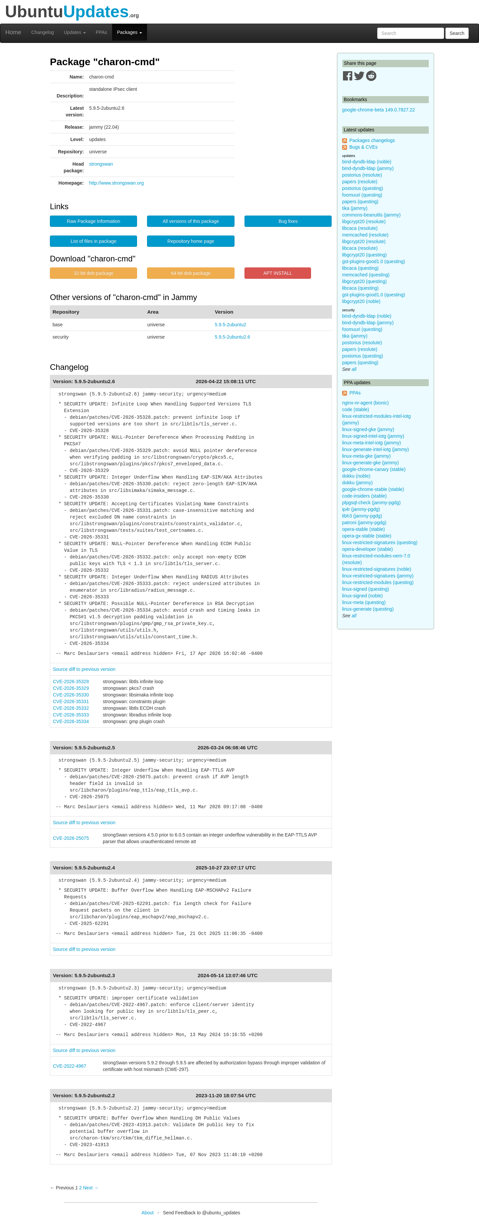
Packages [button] (129, 32)
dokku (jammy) (357, 482)
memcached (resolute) (365, 234)
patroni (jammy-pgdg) (364, 522)
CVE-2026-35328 (71, 681)
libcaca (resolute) (360, 228)
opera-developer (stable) (367, 549)
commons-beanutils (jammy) (371, 215)
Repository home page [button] (190, 241)
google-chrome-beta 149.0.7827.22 (378, 109)
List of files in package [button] (93, 241)
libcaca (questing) (360, 268)
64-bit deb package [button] (191, 273)
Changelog (42, 32)
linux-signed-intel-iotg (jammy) (373, 436)
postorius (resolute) (362, 175)
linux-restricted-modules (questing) (378, 582)
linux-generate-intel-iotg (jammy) (375, 449)
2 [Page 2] (80, 1187)
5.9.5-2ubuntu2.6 (232, 337)
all (354, 369)
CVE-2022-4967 (69, 1066)
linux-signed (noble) (362, 595)
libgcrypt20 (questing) (364, 254)
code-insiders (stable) (364, 496)
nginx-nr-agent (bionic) (365, 402)
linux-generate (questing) (368, 609)
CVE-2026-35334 (71, 721)
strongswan (101, 164)
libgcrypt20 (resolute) (364, 221)
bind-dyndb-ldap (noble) (367, 161)
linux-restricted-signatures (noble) (376, 569)
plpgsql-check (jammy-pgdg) (371, 502)
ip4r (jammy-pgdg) (361, 509)
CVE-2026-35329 (71, 688)
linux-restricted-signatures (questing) (379, 542)
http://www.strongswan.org (116, 183)
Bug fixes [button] (288, 221)
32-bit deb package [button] (93, 273)
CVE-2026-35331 (71, 701)
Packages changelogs (372, 140)
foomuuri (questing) (362, 195)
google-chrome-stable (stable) (373, 489)
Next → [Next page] (91, 1187)
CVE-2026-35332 (71, 708)
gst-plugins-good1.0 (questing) (373, 261)
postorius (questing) (362, 188)
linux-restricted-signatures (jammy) (378, 575)
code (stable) (355, 409)
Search (457, 33)
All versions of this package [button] (191, 221)
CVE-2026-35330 (71, 694)
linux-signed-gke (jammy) (368, 429)
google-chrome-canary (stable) (374, 469)
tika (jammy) (355, 208)
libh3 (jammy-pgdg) (362, 516)
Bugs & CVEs (363, 147)
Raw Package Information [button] (93, 221)
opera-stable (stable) (363, 529)
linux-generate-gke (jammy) (370, 462)
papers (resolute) (360, 181)
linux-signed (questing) (365, 589)
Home (13, 32)
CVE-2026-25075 (71, 838)
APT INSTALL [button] (277, 273)
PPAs (101, 32)
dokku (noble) (356, 476)
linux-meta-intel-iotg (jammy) (371, 442)
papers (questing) (360, 201)
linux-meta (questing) (364, 602)
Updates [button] (75, 32)
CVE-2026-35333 (71, 714)
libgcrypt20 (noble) (361, 301)
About (147, 1212)
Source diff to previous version (84, 669)
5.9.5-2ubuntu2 (230, 324)
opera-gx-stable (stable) (367, 535)
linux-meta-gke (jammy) (366, 456)
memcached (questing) (366, 274)
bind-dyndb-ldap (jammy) (368, 168)
